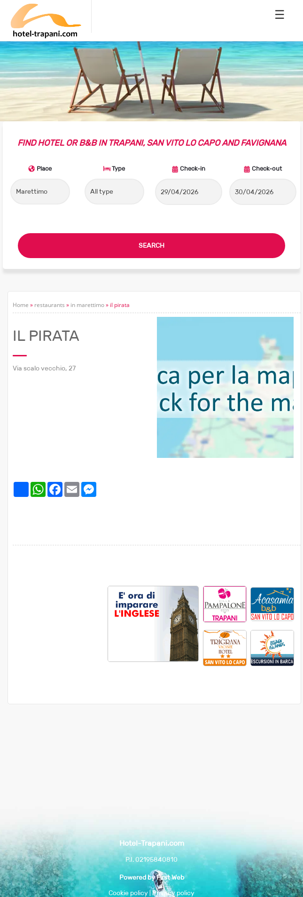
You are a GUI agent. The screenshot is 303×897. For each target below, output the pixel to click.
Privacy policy (173, 893)
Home (21, 305)
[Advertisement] (60, 633)
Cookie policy (128, 893)
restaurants (49, 305)
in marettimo (87, 305)
